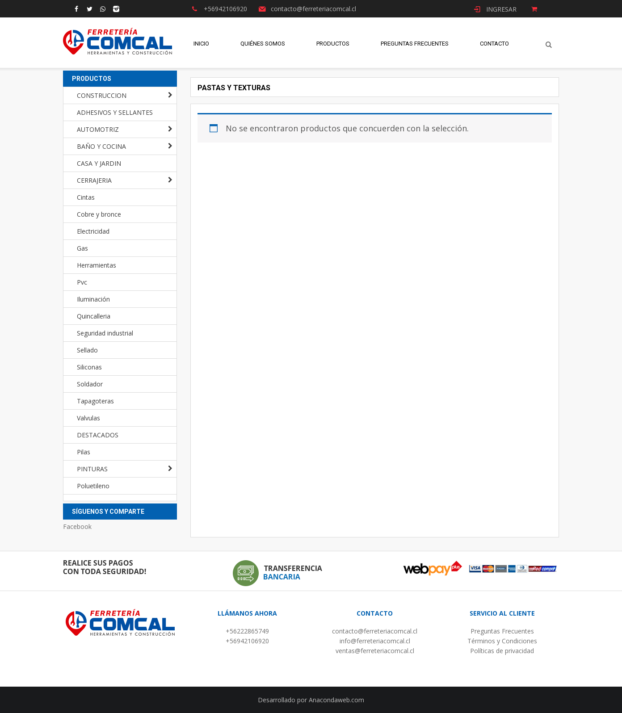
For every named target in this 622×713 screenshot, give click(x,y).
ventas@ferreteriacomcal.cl (375, 650)
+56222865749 (247, 631)
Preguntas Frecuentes (415, 44)
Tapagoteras (95, 401)
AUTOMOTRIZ (98, 129)
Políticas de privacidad (502, 650)
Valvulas (88, 418)
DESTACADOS (97, 435)
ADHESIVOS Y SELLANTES (115, 112)
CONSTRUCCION (101, 95)
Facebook (77, 526)
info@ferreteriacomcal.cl (375, 641)
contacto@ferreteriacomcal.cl (374, 631)
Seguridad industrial (105, 333)
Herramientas (96, 265)
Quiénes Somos (262, 44)
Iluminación (93, 299)
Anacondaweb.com (336, 700)
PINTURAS (92, 469)
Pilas (83, 452)
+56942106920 (247, 641)
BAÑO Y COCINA (101, 146)
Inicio (201, 44)
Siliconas (89, 367)
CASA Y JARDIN (99, 163)
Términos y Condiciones (502, 641)
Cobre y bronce (99, 214)
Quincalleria (93, 316)
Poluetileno (93, 486)
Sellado (87, 350)
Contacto (494, 44)
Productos (332, 44)
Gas (82, 248)
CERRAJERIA (94, 180)
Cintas (86, 197)
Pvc (82, 282)
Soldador (90, 384)
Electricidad (93, 231)
